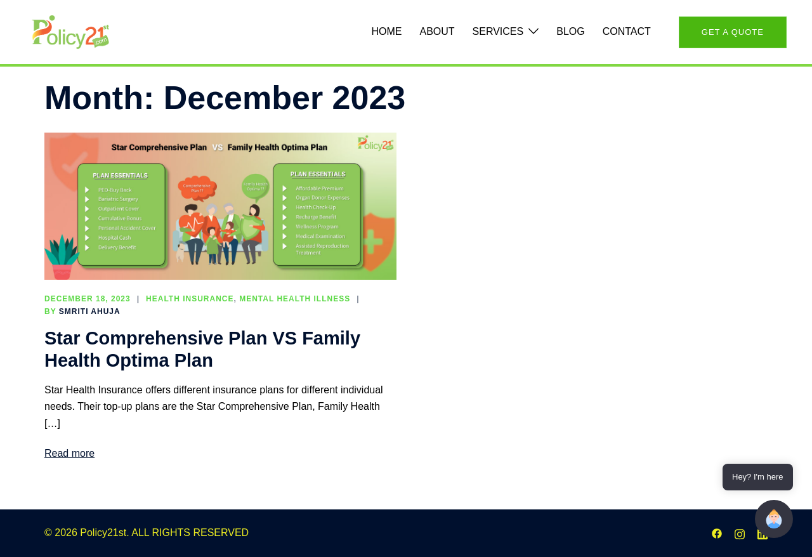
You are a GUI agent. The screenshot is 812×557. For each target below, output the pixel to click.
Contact (627, 31)
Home (386, 31)
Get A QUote (733, 32)
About (436, 31)
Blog (570, 31)
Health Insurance (189, 298)
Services (498, 31)
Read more (69, 453)
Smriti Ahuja (90, 311)
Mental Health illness (294, 298)
